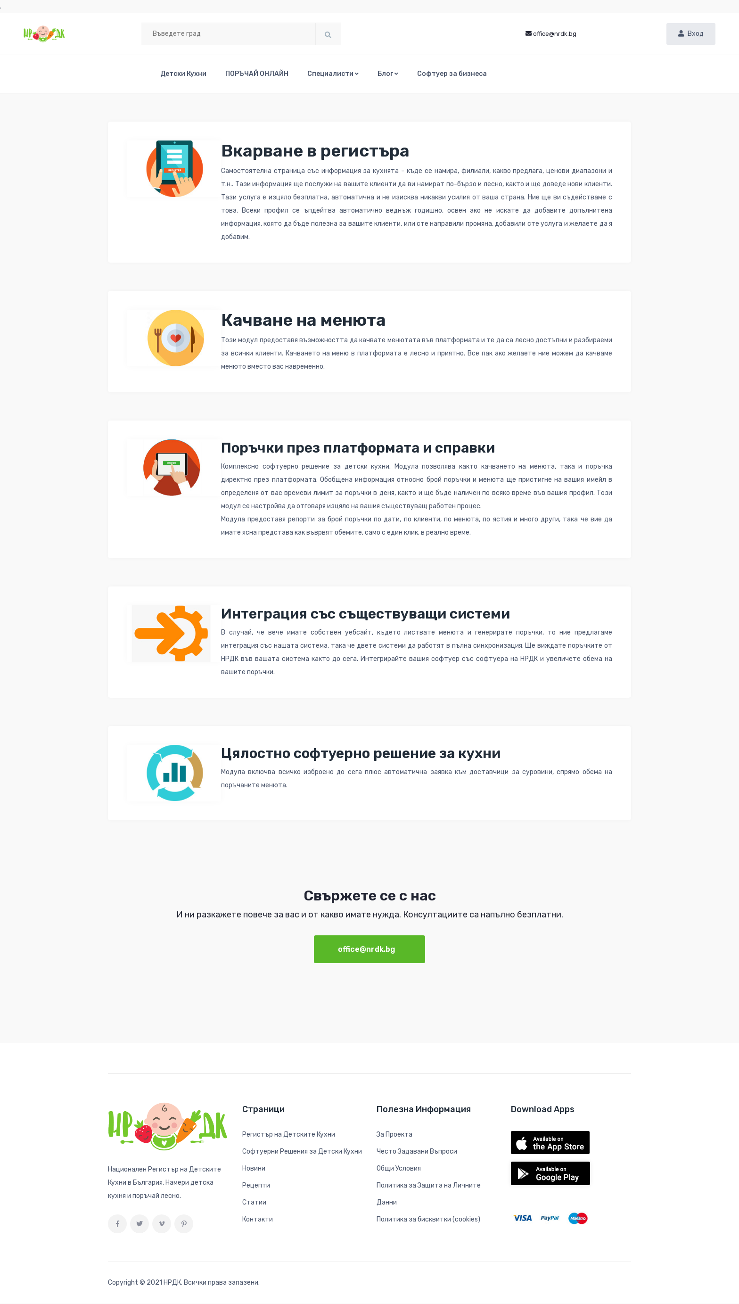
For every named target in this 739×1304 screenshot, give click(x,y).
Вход (691, 34)
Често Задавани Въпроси (417, 1152)
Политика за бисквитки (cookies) (428, 1220)
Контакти (257, 1220)
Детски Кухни (183, 74)
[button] (333, 74)
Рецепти (256, 1186)
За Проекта (394, 1135)
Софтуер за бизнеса (452, 74)
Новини (253, 1169)
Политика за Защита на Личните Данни (429, 1194)
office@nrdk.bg (551, 33)
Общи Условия (399, 1169)
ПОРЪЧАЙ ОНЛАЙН (256, 74)
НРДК (172, 1283)
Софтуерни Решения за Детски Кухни (302, 1152)
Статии (254, 1203)
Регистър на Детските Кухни (288, 1135)
